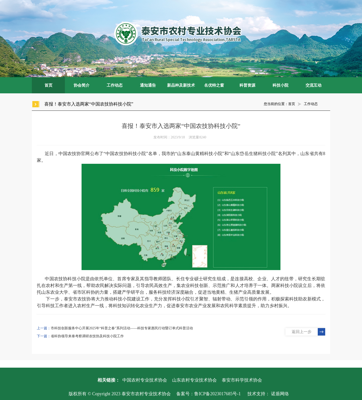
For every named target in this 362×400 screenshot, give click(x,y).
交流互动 (313, 85)
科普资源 (247, 85)
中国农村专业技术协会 (144, 380)
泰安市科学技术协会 (242, 380)
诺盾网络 (280, 393)
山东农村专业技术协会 (194, 380)
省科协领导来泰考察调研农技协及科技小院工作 (87, 336)
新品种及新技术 (181, 85)
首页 (48, 85)
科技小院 (280, 85)
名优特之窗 (214, 85)
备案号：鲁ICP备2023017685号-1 (208, 393)
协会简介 (82, 85)
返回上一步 (302, 332)
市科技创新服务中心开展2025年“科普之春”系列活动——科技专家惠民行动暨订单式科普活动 (122, 328)
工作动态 (115, 85)
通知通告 (148, 85)
